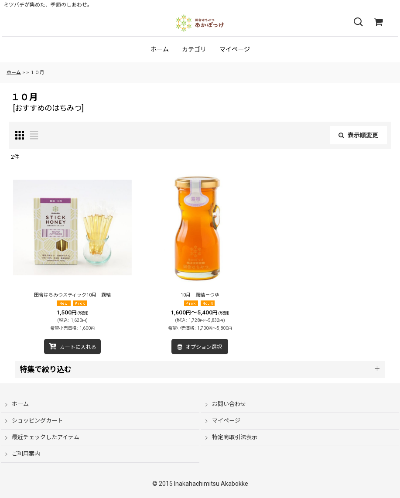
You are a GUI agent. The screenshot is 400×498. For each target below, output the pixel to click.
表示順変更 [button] (358, 135)
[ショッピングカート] (378, 22)
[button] (358, 22)
